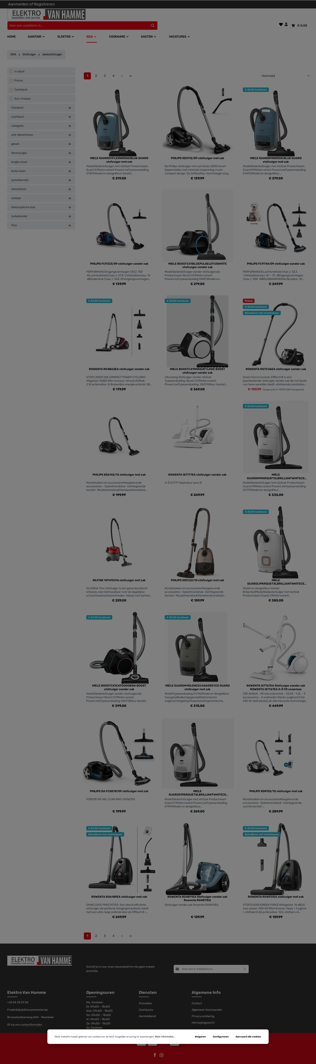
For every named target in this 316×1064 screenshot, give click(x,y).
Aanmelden (18, 4)
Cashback (21, 82)
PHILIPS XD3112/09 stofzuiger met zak (197, 151)
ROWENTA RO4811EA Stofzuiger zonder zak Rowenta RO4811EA (197, 891)
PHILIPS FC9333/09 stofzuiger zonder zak (119, 256)
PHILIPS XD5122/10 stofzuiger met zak (197, 573)
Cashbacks (146, 1002)
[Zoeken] (228, 16)
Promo (19, 73)
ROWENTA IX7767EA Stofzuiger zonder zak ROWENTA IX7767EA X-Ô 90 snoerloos (275, 680)
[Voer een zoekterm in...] (153, 16)
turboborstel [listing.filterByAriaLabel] (41, 209)
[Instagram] (161, 1049)
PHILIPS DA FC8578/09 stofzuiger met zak (119, 784)
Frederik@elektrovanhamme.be (27, 1002)
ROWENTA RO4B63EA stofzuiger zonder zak (119, 362)
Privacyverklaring (203, 1009)
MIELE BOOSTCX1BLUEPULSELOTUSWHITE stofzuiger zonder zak (197, 258)
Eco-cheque (23, 91)
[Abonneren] (245, 962)
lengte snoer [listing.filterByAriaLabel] (41, 155)
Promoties (145, 996)
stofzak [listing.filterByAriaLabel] (41, 191)
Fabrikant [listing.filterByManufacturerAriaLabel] (41, 100)
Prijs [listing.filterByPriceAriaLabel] (41, 218)
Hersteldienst (147, 1009)
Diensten (148, 985)
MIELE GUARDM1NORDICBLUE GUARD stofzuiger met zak (276, 152)
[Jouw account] (286, 15)
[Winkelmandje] (299, 16)
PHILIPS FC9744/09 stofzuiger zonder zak (276, 256)
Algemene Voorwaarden (207, 1002)
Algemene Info (206, 985)
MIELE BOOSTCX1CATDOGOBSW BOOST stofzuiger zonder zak (119, 680)
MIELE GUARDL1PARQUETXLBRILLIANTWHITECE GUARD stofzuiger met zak (275, 574)
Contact (197, 996)
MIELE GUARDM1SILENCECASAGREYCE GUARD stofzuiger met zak (197, 680)
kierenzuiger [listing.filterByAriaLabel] (41, 146)
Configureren (221, 1036)
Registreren (44, 4)
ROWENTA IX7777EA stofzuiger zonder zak (197, 467)
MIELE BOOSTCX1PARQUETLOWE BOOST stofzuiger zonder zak (197, 363)
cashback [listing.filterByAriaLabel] (41, 109)
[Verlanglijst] (281, 15)
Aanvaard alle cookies (248, 1036)
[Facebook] (155, 1049)
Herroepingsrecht (203, 1015)
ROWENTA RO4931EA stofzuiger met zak (276, 889)
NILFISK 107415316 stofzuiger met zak (119, 573)
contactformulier (31, 1017)
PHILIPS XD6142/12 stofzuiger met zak (119, 467)
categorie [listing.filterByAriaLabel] (41, 118)
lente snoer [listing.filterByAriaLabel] (41, 164)
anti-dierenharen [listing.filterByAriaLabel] (41, 128)
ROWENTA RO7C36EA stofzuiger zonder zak (276, 362)
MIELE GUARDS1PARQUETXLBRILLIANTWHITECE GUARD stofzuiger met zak (197, 786)
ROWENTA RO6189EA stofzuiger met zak (119, 889)
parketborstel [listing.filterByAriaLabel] (41, 173)
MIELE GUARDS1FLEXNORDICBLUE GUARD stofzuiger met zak (119, 152)
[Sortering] (286, 68)
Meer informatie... (165, 1036)
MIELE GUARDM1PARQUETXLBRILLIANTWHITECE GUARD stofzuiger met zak (276, 469)
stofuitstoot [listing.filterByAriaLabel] (41, 182)
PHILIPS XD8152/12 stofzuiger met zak (275, 784)
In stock (20, 64)
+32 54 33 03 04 (17, 995)
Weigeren (200, 1036)
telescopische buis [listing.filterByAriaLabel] (41, 200)
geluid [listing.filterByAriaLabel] (41, 137)
